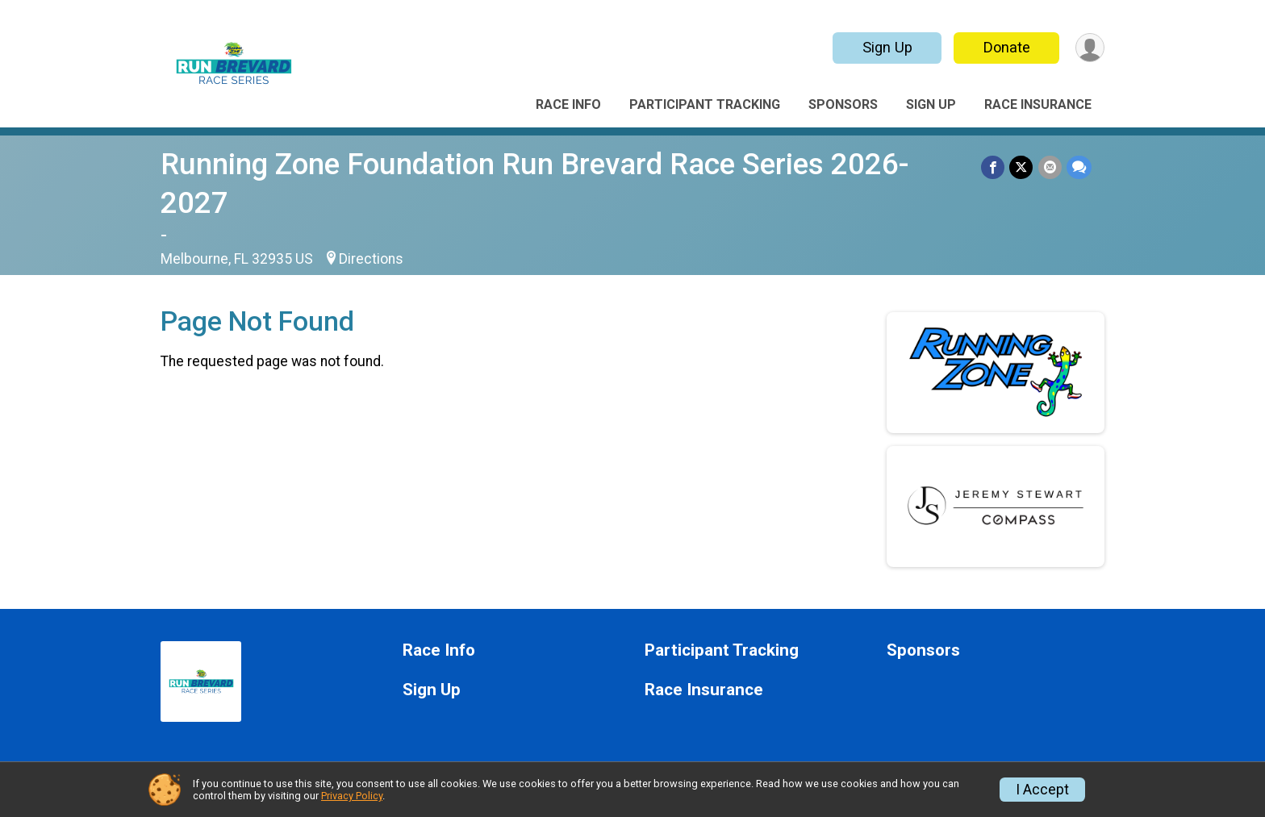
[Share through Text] (1079, 167)
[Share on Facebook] (993, 167)
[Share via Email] (1050, 167)
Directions (371, 259)
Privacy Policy (351, 796)
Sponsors (843, 104)
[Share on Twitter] (1021, 167)
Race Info (568, 104)
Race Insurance (1038, 104)
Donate (1006, 47)
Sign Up (887, 47)
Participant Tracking (704, 104)
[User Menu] (1089, 48)
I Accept (1042, 790)
